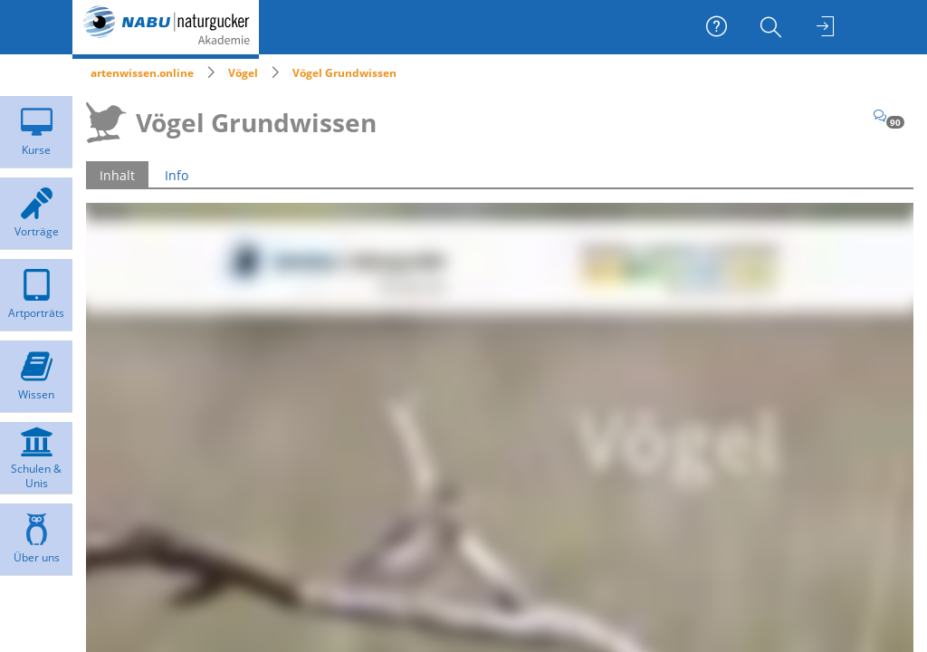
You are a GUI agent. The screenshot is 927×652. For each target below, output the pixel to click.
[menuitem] (773, 27)
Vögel (243, 73)
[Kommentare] (889, 115)
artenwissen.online (142, 73)
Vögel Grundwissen (344, 73)
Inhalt (117, 175)
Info (176, 175)
